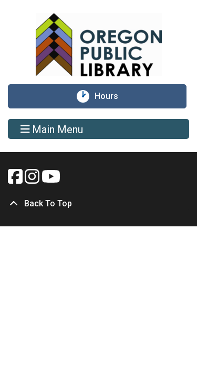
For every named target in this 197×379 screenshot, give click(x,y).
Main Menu (52, 129)
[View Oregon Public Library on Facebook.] (16, 180)
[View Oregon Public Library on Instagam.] (33, 180)
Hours (111, 96)
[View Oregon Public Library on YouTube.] (51, 180)
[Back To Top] (98, 204)
